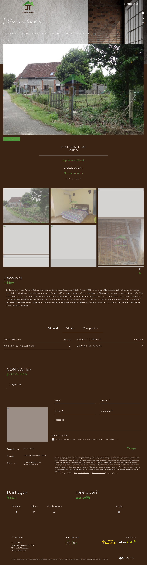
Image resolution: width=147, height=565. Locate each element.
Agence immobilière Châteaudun (16, 34)
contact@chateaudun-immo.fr (35, 455)
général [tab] (53, 328)
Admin (82, 559)
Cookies (105, 559)
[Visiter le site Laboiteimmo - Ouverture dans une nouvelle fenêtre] (127, 558)
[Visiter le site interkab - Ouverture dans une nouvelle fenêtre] (127, 541)
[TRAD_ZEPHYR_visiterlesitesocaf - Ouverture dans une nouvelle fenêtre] (109, 542)
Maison (69, 34)
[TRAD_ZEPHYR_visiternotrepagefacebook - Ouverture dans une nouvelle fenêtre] (68, 543)
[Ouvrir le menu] (143, 4)
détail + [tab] (70, 328)
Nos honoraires (52, 559)
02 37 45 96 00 (29, 449)
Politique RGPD (97, 559)
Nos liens (88, 559)
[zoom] (26, 222)
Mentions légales (73, 559)
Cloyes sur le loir (57, 34)
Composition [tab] (91, 328)
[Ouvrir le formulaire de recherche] (130, 4)
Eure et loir (43, 34)
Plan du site (62, 559)
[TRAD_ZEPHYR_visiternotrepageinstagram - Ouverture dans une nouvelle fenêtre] (74, 543)
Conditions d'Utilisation (98, 473)
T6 (75, 34)
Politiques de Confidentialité (81, 473)
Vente (34, 34)
